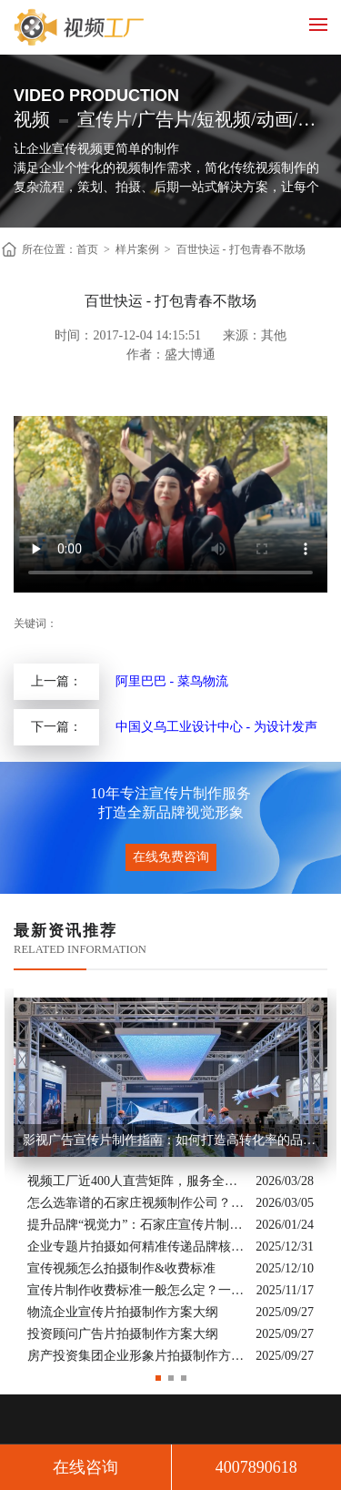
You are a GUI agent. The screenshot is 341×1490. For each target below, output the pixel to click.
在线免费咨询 (171, 857)
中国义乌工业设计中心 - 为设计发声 (216, 727)
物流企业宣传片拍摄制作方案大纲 (122, 1312)
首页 (87, 249)
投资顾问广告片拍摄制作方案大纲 (122, 1334)
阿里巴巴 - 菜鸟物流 (171, 681)
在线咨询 (85, 1467)
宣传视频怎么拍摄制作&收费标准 (121, 1268)
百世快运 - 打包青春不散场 (241, 249)
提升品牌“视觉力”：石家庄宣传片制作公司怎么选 (136, 1225)
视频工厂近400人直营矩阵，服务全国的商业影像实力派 (136, 1181)
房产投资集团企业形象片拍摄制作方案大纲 (136, 1356)
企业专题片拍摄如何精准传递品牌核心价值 (136, 1246)
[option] (170, 1177)
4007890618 (256, 1467)
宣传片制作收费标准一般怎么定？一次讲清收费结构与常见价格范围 (137, 1290)
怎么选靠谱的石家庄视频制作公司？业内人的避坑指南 (136, 1203)
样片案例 (137, 249)
